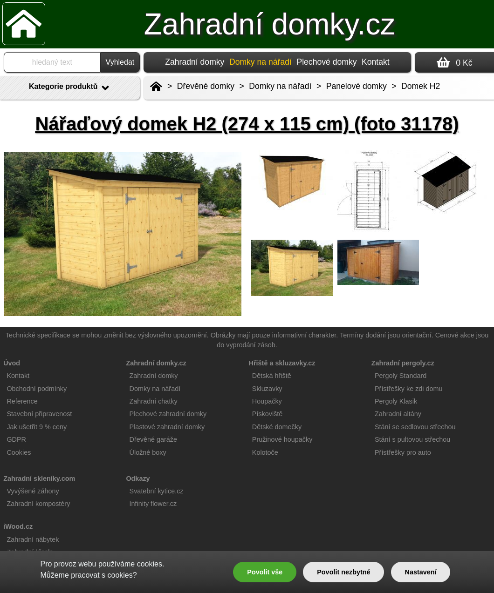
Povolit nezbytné (343, 572)
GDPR (16, 439)
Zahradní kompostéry (38, 503)
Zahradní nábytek (33, 539)
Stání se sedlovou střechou (415, 427)
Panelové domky (356, 86)
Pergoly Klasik (396, 401)
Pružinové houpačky (282, 439)
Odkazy (138, 478)
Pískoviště (267, 414)
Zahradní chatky (154, 401)
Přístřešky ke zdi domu (409, 388)
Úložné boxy (148, 452)
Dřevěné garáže (153, 439)
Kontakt (376, 62)
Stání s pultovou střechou (412, 439)
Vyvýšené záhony (33, 491)
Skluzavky (267, 388)
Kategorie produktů (70, 88)
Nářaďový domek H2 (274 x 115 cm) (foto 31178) (247, 124)
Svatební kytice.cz (157, 491)
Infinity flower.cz (153, 503)
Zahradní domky (194, 62)
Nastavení (421, 572)
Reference (22, 401)
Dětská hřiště (271, 375)
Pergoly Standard (400, 375)
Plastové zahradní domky (167, 427)
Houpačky (267, 401)
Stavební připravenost (39, 414)
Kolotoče (265, 452)
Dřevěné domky (205, 86)
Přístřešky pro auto (403, 452)
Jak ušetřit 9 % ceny (37, 427)
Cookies (19, 452)
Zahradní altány (398, 414)
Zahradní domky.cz (269, 24)
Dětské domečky (277, 427)
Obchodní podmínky (37, 388)
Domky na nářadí (280, 86)
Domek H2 (420, 86)
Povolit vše (264, 572)
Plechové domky (326, 62)
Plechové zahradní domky (168, 414)
